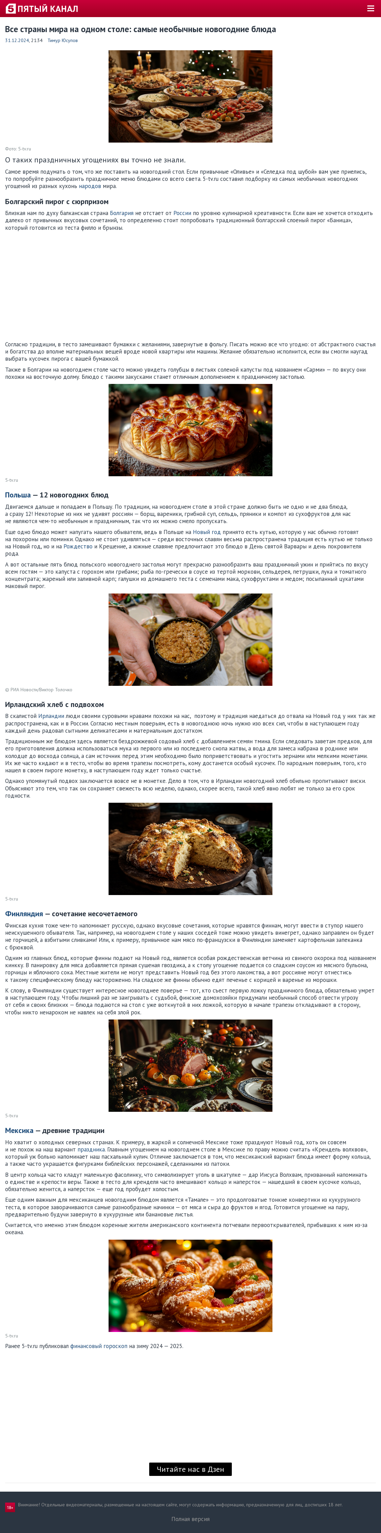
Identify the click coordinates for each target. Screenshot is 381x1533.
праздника (91, 1149)
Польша (18, 494)
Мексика (19, 1130)
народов (90, 186)
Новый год (207, 532)
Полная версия (190, 1519)
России (182, 213)
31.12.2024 (17, 40)
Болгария (121, 213)
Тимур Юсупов (62, 40)
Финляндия (24, 913)
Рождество (78, 546)
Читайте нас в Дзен (190, 1469)
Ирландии (51, 716)
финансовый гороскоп (98, 1346)
